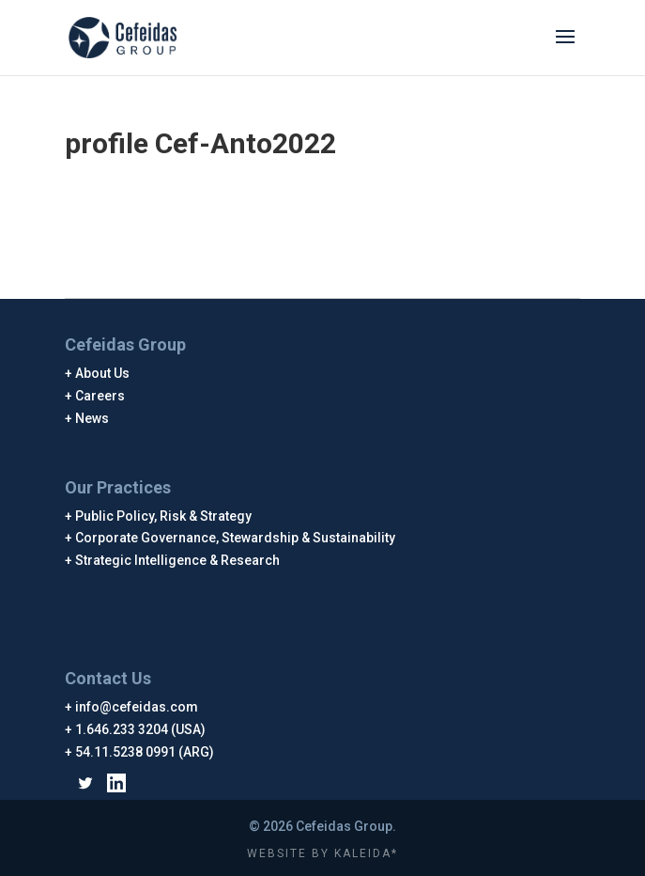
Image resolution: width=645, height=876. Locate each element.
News (92, 418)
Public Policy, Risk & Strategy (164, 516)
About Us (103, 373)
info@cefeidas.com (137, 706)
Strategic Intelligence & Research (178, 560)
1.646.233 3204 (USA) (141, 729)
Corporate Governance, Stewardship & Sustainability (235, 537)
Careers (100, 395)
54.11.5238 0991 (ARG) (145, 751)
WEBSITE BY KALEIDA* (322, 853)
